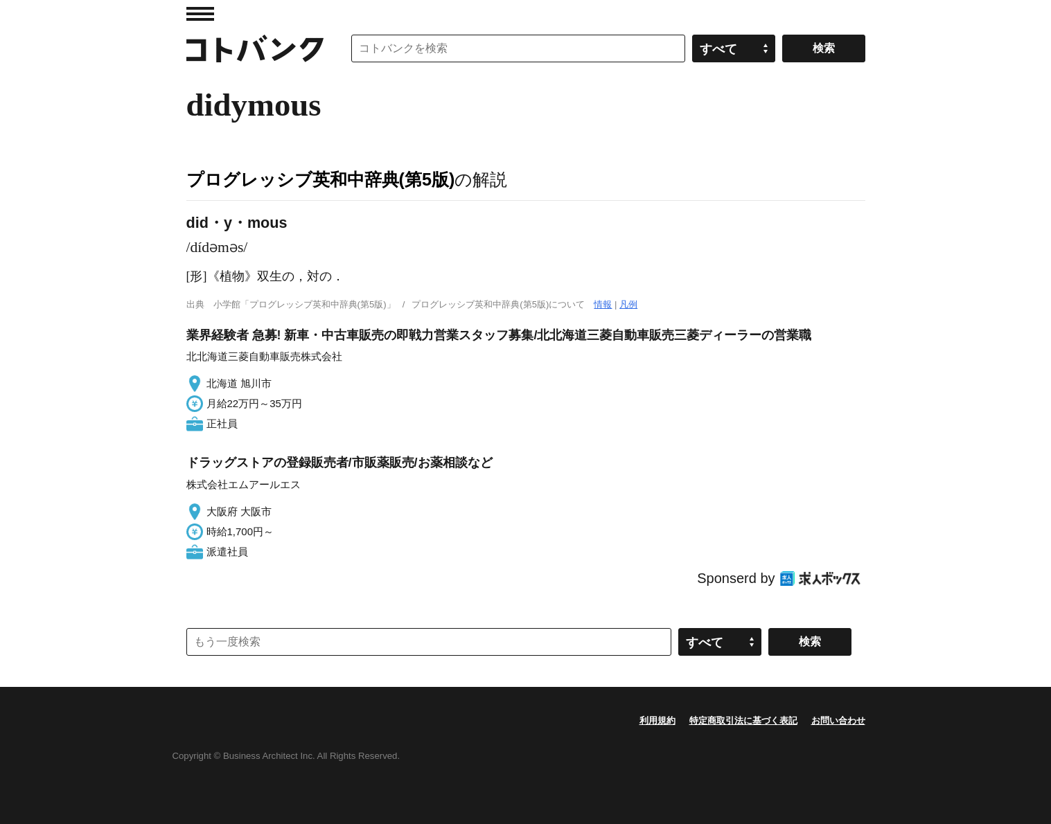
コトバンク (255, 48)
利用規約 (657, 720)
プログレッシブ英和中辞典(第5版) (320, 179)
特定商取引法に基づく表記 (743, 720)
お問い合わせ (838, 720)
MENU (200, 14)
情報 (603, 304)
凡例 (628, 304)
